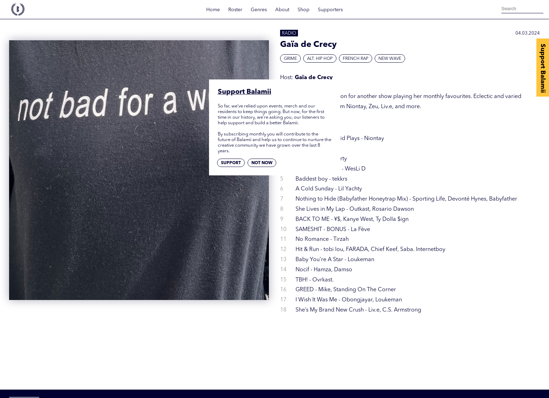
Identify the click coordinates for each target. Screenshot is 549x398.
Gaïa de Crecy (314, 78)
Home (213, 9)
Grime (290, 59)
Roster (235, 9)
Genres (259, 9)
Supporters (330, 9)
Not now (261, 163)
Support (231, 163)
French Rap (355, 59)
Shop (304, 9)
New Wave (389, 59)
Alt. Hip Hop (320, 59)
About (282, 9)
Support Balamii (543, 68)
